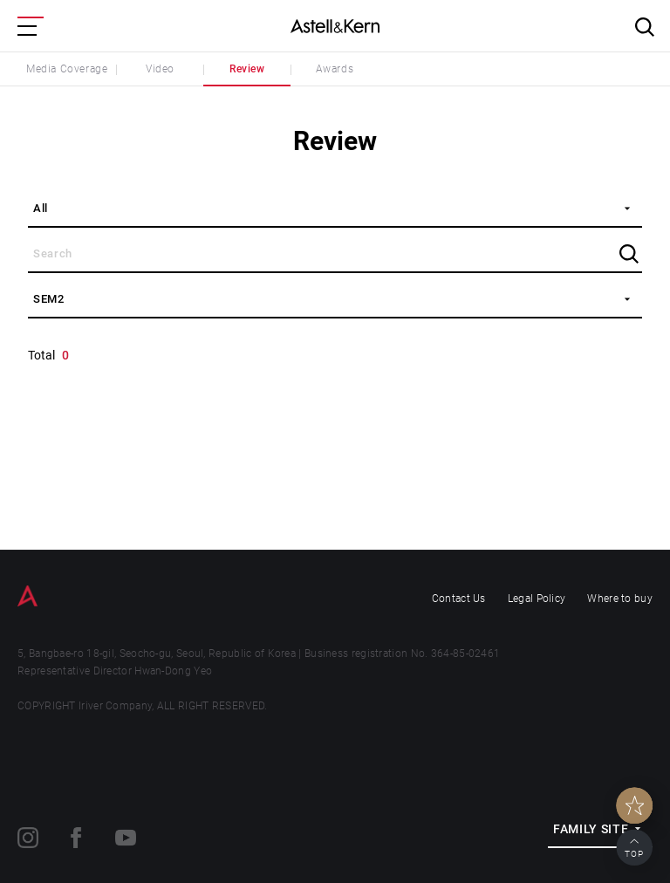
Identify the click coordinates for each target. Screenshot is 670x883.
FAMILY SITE (590, 829)
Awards (335, 69)
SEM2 (49, 298)
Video (160, 69)
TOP (634, 853)
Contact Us (459, 598)
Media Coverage (66, 69)
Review (247, 69)
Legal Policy (537, 598)
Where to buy (620, 598)
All (40, 208)
